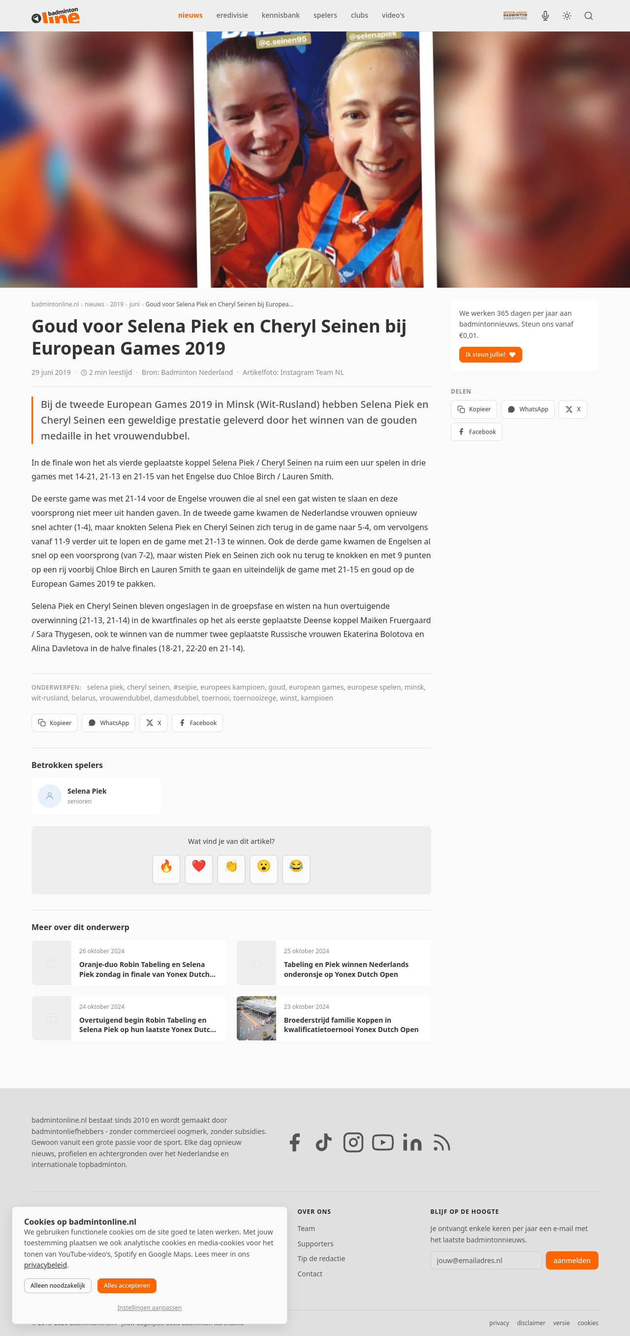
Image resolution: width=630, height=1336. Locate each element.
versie (561, 1323)
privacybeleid (45, 1264)
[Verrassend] (264, 869)
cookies (588, 1323)
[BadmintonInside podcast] (545, 16)
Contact (309, 1273)
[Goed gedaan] (231, 869)
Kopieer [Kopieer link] (54, 723)
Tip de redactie (321, 1258)
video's (393, 15)
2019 (117, 304)
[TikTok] (324, 1142)
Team (306, 1228)
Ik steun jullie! (491, 354)
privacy (499, 1323)
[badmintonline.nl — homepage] (56, 16)
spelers (325, 15)
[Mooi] (199, 869)
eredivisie (232, 15)
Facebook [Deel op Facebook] (197, 723)
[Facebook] (294, 1142)
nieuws (190, 15)
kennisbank (281, 15)
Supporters (315, 1243)
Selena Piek (233, 462)
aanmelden (572, 1260)
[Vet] (166, 869)
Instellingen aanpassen (150, 1307)
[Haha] (296, 869)
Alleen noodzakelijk (58, 1285)
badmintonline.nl (55, 304)
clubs (359, 15)
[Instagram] (353, 1142)
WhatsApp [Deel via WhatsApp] (108, 723)
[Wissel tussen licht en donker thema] (567, 16)
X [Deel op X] (153, 723)
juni (134, 304)
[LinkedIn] (412, 1142)
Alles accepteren (127, 1285)
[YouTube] (383, 1142)
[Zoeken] (588, 16)
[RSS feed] (442, 1142)
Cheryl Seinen (286, 462)
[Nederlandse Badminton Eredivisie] (515, 15)
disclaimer (531, 1323)
